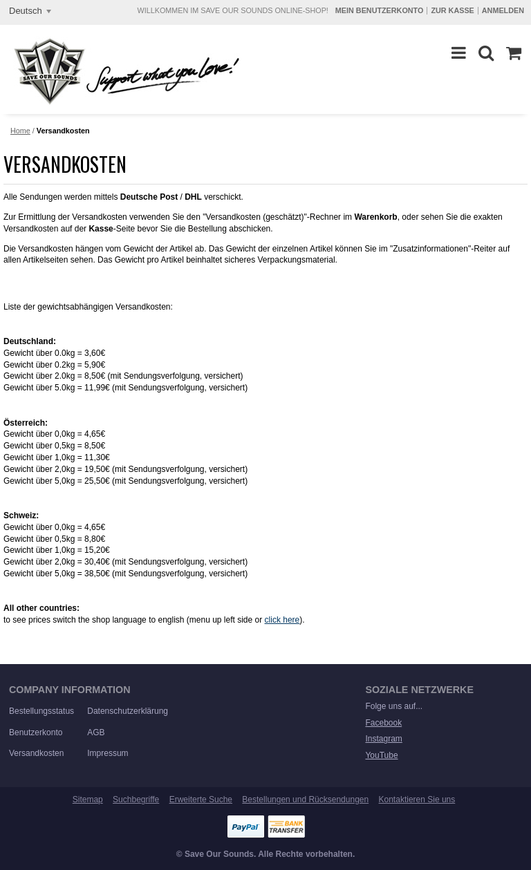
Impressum (107, 753)
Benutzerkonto (35, 732)
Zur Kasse (452, 10)
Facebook (383, 723)
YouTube (381, 755)
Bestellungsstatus (41, 711)
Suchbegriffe (136, 799)
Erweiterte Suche (200, 799)
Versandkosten (36, 753)
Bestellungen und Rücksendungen (305, 799)
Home (20, 130)
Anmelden (503, 10)
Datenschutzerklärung (127, 711)
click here (282, 620)
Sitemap (88, 799)
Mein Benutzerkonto (379, 10)
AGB (95, 732)
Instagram (383, 739)
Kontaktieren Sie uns (417, 799)
